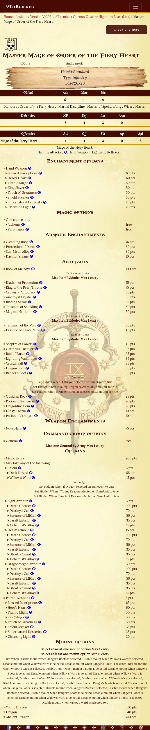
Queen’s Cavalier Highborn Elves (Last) (101, 17)
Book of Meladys (20, 269)
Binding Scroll (18, 302)
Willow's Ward (22, 478)
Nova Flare (16, 428)
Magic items (15, 458)
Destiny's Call (21, 511)
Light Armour (20, 501)
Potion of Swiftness (22, 401)
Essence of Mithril (25, 515)
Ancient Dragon (17, 717)
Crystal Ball (16, 363)
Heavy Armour (21, 530)
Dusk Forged (20, 473)
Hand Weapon (18, 168)
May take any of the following (28, 463)
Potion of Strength (22, 416)
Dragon (11, 712)
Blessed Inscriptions (25, 173)
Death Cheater (22, 506)
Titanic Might (20, 183)
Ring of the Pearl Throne (26, 287)
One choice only (18, 220)
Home (8, 17)
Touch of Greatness (24, 192)
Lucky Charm (18, 411)
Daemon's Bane (19, 256)
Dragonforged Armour (26, 564)
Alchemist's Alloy (24, 525)
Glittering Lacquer (22, 349)
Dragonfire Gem (20, 406)
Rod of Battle (17, 354)
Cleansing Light (21, 207)
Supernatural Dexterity (27, 202)
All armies (62, 17)
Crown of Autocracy (23, 292)
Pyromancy (18, 229)
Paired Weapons (20, 598)
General (14, 441)
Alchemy (16, 224)
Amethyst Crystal (21, 297)
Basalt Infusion (22, 520)
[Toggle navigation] (135, 6)
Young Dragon (16, 707)
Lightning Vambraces (24, 358)
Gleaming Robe (19, 242)
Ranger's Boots (19, 373)
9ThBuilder (20, 6)
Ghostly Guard (22, 554)
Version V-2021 (41, 17)
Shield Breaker (21, 197)
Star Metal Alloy (20, 251)
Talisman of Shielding (24, 307)
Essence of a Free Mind (25, 330)
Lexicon (21, 17)
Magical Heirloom (21, 312)
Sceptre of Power (21, 344)
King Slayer (18, 188)
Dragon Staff (17, 368)
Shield (14, 468)
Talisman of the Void (23, 325)
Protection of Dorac (23, 247)
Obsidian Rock (19, 396)
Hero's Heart (19, 178)
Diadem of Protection (24, 282)
